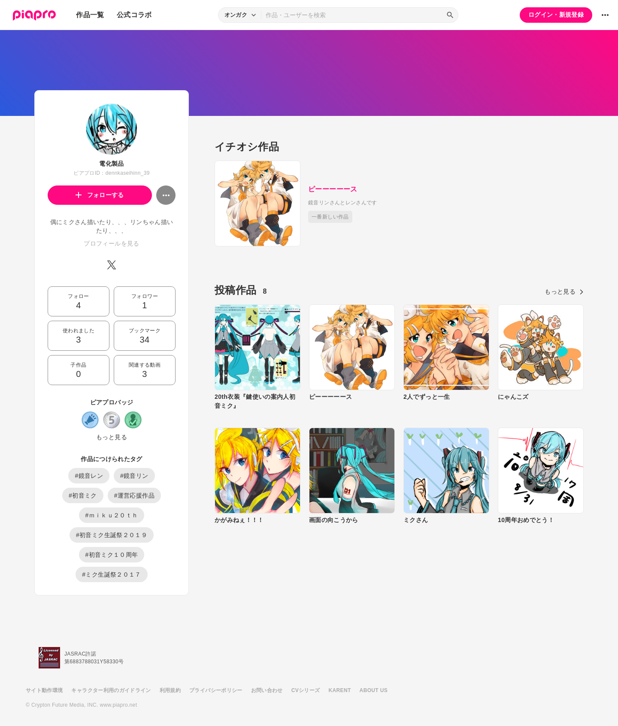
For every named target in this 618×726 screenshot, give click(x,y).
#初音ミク (83, 495)
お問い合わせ (267, 690)
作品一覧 (90, 14)
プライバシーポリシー (215, 690)
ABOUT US (374, 690)
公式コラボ (134, 14)
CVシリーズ (305, 690)
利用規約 (170, 690)
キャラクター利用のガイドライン (111, 690)
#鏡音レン (89, 475)
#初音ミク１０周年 (111, 554)
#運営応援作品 (134, 495)
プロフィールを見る (111, 243)
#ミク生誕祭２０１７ (111, 574)
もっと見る (111, 437)
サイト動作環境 (44, 690)
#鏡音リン (134, 475)
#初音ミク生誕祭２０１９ (111, 535)
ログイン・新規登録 (556, 14)
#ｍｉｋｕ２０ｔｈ (111, 515)
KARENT (340, 690)
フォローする (100, 194)
